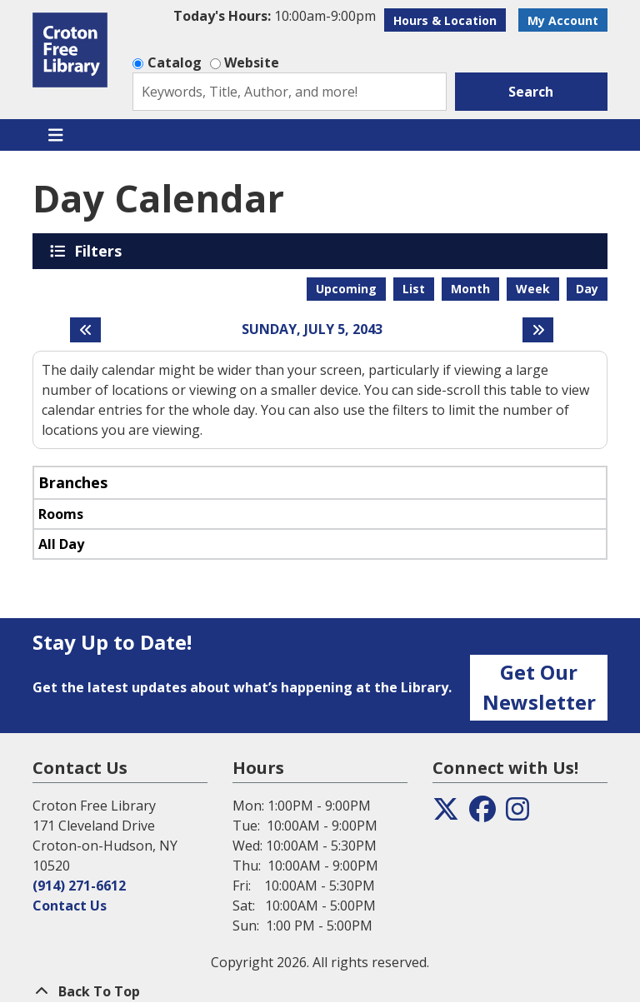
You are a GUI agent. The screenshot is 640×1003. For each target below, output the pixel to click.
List (413, 289)
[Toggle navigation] (55, 135)
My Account (563, 20)
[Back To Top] (320, 991)
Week (533, 289)
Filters (101, 251)
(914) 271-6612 (79, 885)
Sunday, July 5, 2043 (312, 329)
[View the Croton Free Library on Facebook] (482, 814)
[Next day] (537, 329)
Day (587, 289)
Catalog (175, 62)
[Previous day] (85, 329)
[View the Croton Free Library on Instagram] (517, 814)
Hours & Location (445, 20)
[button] (274, 16)
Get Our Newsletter (539, 687)
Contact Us (69, 905)
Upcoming (346, 289)
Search (530, 91)
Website (251, 62)
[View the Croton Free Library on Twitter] (445, 814)
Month (470, 289)
